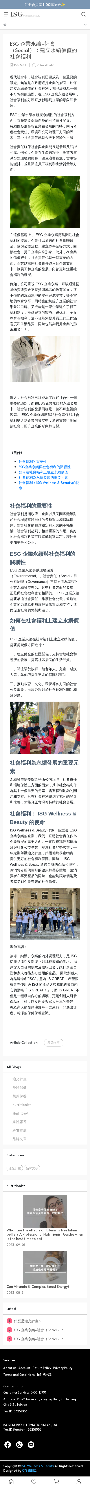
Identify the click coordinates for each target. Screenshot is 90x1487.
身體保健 (20, 1087)
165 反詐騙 (44, 1374)
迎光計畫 (20, 1078)
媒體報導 (20, 1121)
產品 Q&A (20, 1113)
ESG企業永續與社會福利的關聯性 (45, 466)
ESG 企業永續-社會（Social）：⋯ (37, 1330)
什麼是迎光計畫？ (24, 1321)
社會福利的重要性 (33, 461)
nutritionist (22, 1104)
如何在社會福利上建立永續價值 (43, 471)
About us (9, 1368)
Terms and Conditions (19, 1374)
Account (24, 1368)
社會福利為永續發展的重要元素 (43, 477)
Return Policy (42, 1368)
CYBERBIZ (29, 1470)
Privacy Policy (62, 1368)
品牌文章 (54, 1042)
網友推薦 (20, 1130)
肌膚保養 (20, 1095)
